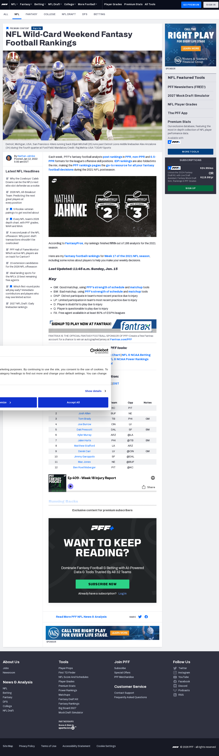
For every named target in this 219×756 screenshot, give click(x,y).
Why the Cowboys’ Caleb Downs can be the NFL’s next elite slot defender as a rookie (23, 182)
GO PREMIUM (191, 5)
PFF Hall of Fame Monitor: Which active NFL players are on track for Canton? (22, 253)
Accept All (161, 404)
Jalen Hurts (84, 440)
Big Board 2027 (67, 708)
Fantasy (31, 14)
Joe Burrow (84, 424)
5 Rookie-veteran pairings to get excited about (22, 211)
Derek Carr (84, 451)
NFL (18, 14)
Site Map (8, 746)
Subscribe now (102, 584)
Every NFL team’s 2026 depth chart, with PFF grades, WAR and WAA (22, 223)
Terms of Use (48, 746)
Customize (109, 404)
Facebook (184, 681)
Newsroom (9, 672)
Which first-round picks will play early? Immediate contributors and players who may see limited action (23, 292)
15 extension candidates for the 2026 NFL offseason (22, 265)
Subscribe (120, 668)
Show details (171, 392)
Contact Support (124, 693)
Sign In (211, 5)
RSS (181, 695)
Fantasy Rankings (69, 703)
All (6, 14)
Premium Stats (67, 686)
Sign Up (37, 28)
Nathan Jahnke (26, 156)
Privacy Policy (27, 746)
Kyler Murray (84, 434)
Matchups (64, 695)
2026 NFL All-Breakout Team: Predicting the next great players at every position (21, 197)
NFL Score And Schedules (73, 677)
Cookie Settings (106, 746)
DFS (84, 14)
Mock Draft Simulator (71, 712)
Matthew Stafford (84, 445)
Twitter (182, 668)
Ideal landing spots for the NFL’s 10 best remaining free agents (21, 277)
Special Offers (122, 672)
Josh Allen (84, 413)
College (49, 14)
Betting (99, 14)
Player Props (66, 668)
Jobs (6, 668)
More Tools (190, 152)
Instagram (184, 672)
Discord (182, 686)
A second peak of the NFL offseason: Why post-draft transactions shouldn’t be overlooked (23, 238)
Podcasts (184, 690)
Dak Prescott (84, 429)
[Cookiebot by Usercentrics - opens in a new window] (171, 349)
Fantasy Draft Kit (68, 699)
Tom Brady (84, 418)
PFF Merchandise (124, 677)
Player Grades (66, 681)
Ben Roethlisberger (84, 467)
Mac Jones (84, 461)
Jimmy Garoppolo (84, 456)
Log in (123, 593)
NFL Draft (69, 14)
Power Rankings (68, 690)
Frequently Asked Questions (130, 697)
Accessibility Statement (76, 746)
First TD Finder (67, 672)
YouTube (183, 677)
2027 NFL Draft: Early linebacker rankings (20, 305)
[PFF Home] (4, 4)
